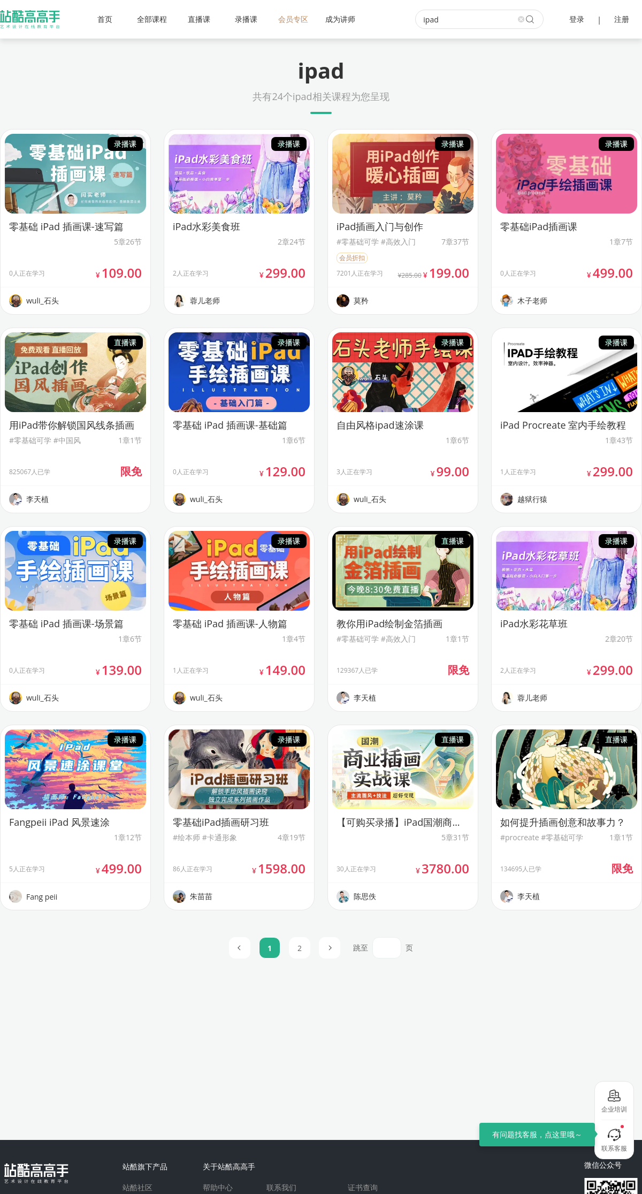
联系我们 (281, 1187)
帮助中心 (218, 1187)
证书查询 (363, 1187)
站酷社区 (137, 1187)
